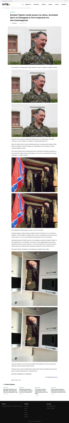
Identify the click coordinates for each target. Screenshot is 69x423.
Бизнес (44, 4)
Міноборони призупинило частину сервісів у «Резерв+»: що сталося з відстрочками (26, 391)
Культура (63, 4)
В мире (50, 4)
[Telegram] (66, 1)
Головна (3, 7)
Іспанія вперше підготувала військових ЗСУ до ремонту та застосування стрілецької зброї (58, 391)
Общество (28, 4)
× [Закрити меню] (22, 4)
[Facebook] (64, 1)
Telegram (53, 408)
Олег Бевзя (14, 23)
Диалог (56, 377)
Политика (36, 4)
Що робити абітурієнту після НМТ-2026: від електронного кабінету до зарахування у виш (10, 391)
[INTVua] (6, 4)
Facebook (49, 408)
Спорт (56, 4)
